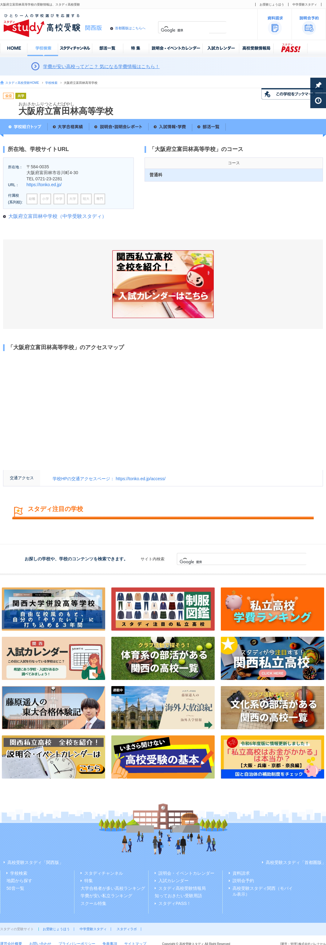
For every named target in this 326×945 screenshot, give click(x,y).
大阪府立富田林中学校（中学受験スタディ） (57, 216)
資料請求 (241, 873)
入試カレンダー (173, 880)
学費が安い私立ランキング (106, 895)
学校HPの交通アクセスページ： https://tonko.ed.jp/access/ (109, 478)
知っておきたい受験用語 (178, 895)
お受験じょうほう (272, 4)
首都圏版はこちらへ (130, 28)
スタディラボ (127, 929)
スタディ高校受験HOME (22, 82)
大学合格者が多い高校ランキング (113, 888)
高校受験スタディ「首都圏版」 (296, 862)
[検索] (185, 30)
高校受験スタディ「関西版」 (35, 862)
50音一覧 (15, 888)
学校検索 (51, 82)
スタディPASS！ (174, 903)
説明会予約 (243, 880)
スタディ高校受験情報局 (182, 888)
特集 (88, 880)
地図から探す (19, 880)
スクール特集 (93, 903)
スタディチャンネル (103, 873)
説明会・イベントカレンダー (186, 873)
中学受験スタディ (304, 4)
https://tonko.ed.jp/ (44, 184)
